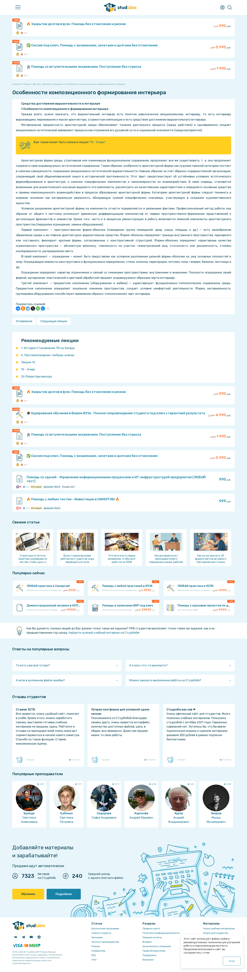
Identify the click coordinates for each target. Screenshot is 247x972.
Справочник (98, 950)
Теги (93, 959)
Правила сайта (151, 928)
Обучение (28, 894)
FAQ (93, 955)
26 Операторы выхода (36, 376)
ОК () (232, 961)
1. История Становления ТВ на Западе (48, 348)
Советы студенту (101, 933)
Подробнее (64, 894)
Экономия (97, 937)
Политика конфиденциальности (161, 933)
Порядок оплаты (152, 937)
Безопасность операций (157, 946)
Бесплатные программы (105, 928)
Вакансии (148, 959)
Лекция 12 (28, 362)
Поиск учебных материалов (219, 928)
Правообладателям (154, 950)
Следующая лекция (53, 321)
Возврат (147, 942)
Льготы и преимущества (105, 942)
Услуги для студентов (215, 933)
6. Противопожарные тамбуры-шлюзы (47, 355)
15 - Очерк (97, 142)
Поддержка (149, 955)
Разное (95, 946)
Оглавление (24, 321)
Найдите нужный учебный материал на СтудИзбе (104, 632)
